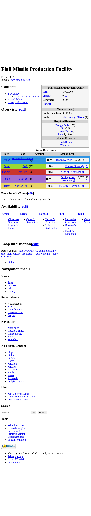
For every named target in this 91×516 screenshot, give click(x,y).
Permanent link (16, 436)
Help (10, 336)
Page (10, 282)
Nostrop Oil (21, 185)
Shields (47, 95)
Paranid (6, 171)
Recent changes (16, 330)
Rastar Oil (23, 178)
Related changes (16, 428)
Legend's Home (13, 226)
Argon (6, 160)
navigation (16, 80)
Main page (13, 327)
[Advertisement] (30, 31)
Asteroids (13, 378)
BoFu (25, 166)
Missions (12, 363)
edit (22, 109)
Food (61, 134)
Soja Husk (23, 171)
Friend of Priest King (71, 171)
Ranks (11, 372)
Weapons (12, 369)
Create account (15, 312)
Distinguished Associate (68, 179)
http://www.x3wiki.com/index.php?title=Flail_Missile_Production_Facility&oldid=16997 (29, 252)
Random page (15, 333)
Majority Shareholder (71, 185)
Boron (7, 166)
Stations (12, 262)
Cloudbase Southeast (13, 221)
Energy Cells (62, 125)
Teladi (7, 185)
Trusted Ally (64, 160)
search (26, 80)
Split (7, 178)
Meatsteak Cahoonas (22, 158)
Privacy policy (15, 456)
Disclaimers (14, 462)
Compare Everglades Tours (22, 396)
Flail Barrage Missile (73, 117)
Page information (17, 439)
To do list (13, 339)
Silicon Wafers (64, 131)
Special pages (15, 431)
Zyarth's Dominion (70, 232)
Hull (45, 91)
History (12, 291)
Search (5, 406)
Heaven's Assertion (50, 221)
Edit (10, 288)
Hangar (47, 103)
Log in (11, 315)
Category (6, 256)
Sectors (11, 358)
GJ (65, 95)
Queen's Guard (74, 166)
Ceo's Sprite (87, 221)
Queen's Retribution (32, 221)
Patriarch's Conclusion (71, 221)
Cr (87, 160)
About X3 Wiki (16, 459)
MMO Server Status (18, 393)
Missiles (12, 366)
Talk (10, 306)
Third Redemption (51, 226)
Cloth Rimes (65, 142)
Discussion (13, 285)
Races (11, 360)
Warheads (65, 145)
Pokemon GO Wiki (18, 399)
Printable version (17, 433)
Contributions (15, 309)
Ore (63, 128)
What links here (16, 425)
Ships (11, 352)
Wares (11, 375)
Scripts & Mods (16, 381)
